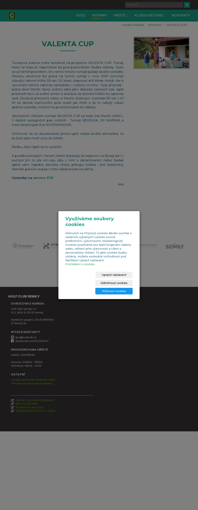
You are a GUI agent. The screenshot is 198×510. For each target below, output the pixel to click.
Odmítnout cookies (119, 279)
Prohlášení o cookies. (80, 268)
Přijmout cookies (118, 287)
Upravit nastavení (86, 279)
